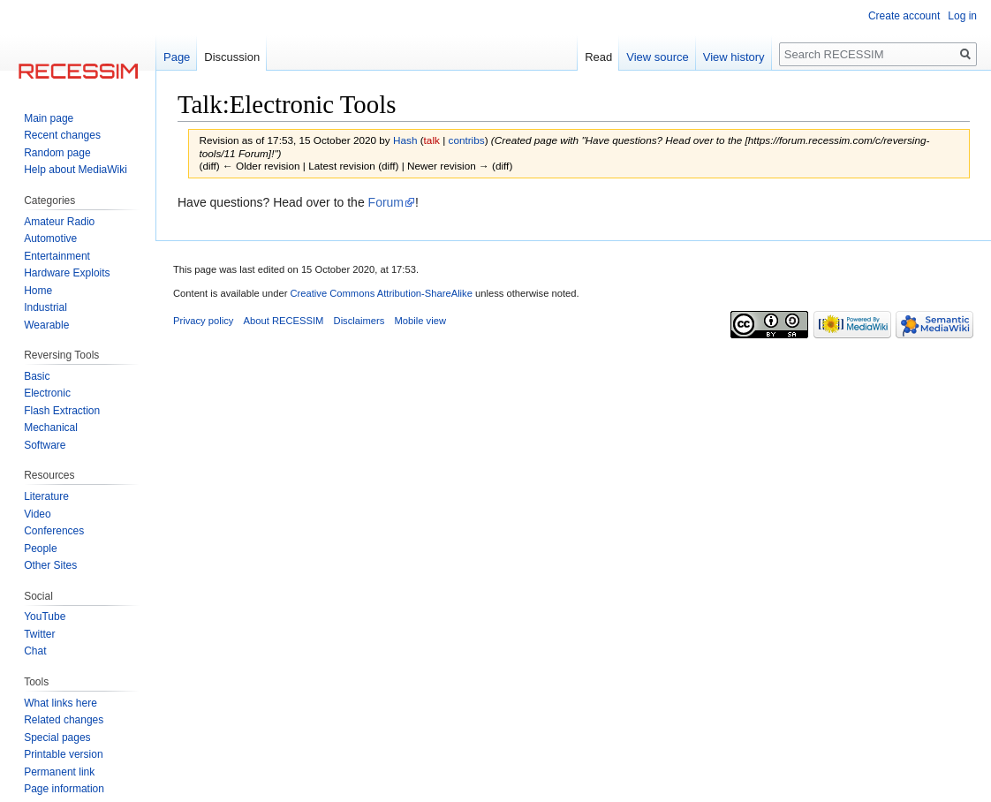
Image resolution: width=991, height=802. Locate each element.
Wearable (46, 325)
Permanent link (59, 772)
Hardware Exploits (67, 273)
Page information (64, 789)
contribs (467, 140)
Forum (386, 202)
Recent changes (62, 135)
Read (598, 57)
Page (176, 57)
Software (44, 445)
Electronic (47, 393)
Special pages (57, 737)
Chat (35, 651)
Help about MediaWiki (75, 169)
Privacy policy (203, 320)
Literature (46, 496)
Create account (904, 16)
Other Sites (50, 565)
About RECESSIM (284, 320)
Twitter (39, 634)
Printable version (63, 754)
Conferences (54, 531)
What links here (60, 703)
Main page (48, 118)
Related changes (63, 720)
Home (38, 290)
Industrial (45, 307)
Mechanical (51, 427)
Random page (57, 153)
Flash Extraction (62, 411)
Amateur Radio (59, 222)
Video (37, 514)
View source (657, 57)
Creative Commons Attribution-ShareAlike (381, 293)
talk (432, 140)
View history (734, 57)
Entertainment (57, 256)
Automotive (50, 238)
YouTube (44, 616)
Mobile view (420, 320)
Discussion (232, 57)
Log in (962, 16)
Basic (36, 376)
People (40, 548)
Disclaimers (359, 320)
